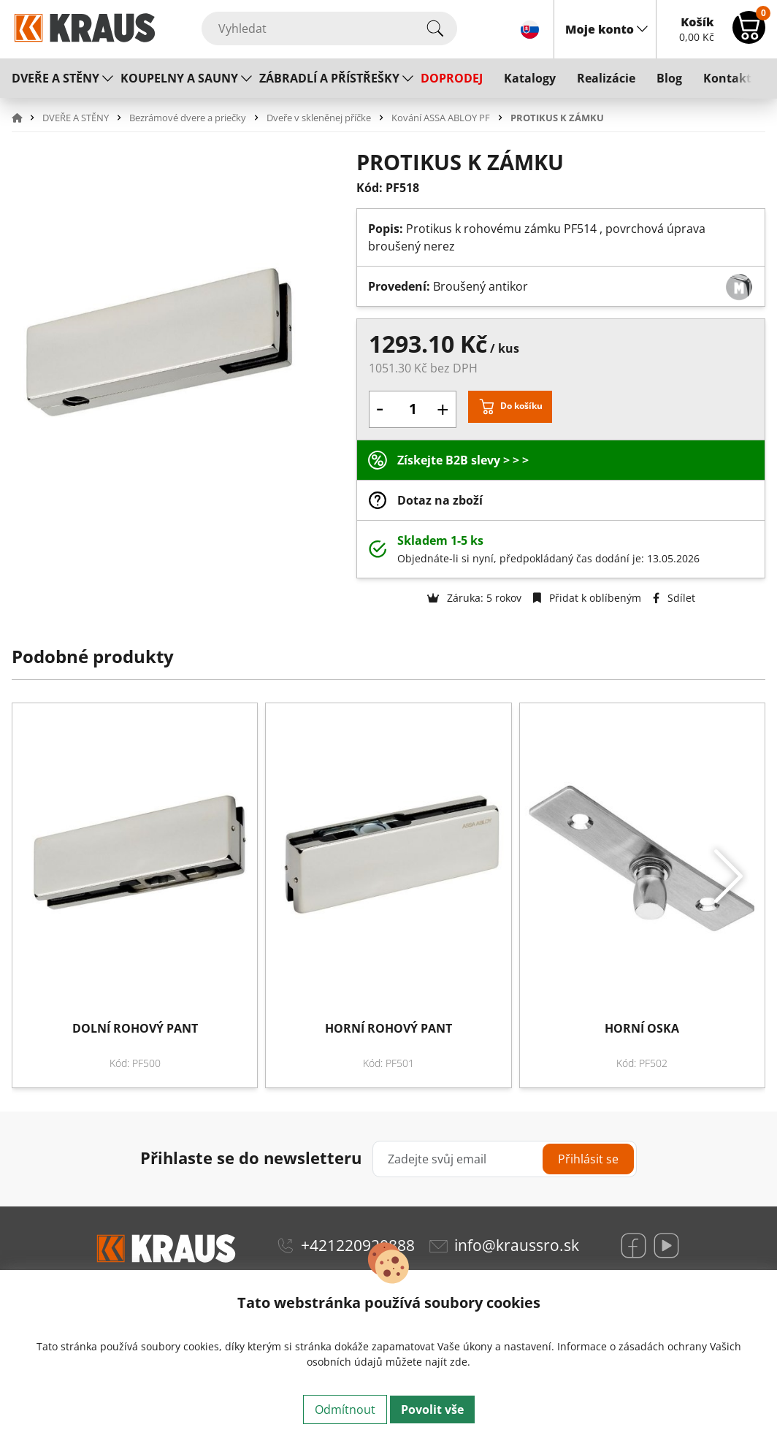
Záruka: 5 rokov (474, 598)
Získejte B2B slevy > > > (463, 460)
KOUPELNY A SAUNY (179, 78)
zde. (460, 1362)
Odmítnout (345, 1409)
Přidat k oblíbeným (587, 598)
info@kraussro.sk (516, 1245)
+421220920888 (358, 1245)
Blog (669, 78)
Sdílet (674, 598)
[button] (25, 117)
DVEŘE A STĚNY (55, 78)
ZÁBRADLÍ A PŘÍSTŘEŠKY (329, 78)
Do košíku (521, 405)
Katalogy (530, 78)
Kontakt (727, 78)
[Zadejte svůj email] (504, 1159)
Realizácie (606, 78)
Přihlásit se (588, 1159)
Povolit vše (432, 1409)
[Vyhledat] (329, 28)
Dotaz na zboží (440, 500)
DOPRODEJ (452, 78)
